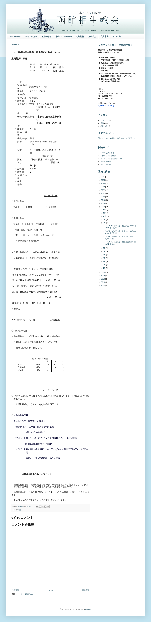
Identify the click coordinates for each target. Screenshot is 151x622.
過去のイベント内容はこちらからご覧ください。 (117, 138)
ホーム (50, 590)
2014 (103, 279)
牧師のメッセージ (64, 36)
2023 (103, 187)
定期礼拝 (80, 36)
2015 (103, 276)
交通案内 (105, 36)
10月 (105, 216)
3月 (104, 261)
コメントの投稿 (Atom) (24, 594)
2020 (103, 197)
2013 (103, 282)
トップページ (15, 36)
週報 (19, 510)
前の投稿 (85, 590)
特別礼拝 (103, 126)
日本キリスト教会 (107, 153)
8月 (104, 223)
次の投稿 (15, 590)
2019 (103, 200)
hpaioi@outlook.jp (106, 106)
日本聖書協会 (105, 161)
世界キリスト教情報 (108, 156)
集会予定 (92, 36)
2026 (103, 177)
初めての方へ (31, 36)
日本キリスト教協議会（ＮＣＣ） (113, 159)
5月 (104, 255)
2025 (103, 180)
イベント (103, 120)
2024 (103, 184)
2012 (103, 285)
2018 (103, 203)
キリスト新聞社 (106, 164)
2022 (103, 190)
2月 (104, 265)
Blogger (88, 609)
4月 (104, 258)
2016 (103, 272)
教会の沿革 (47, 36)
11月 (105, 213)
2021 (103, 193)
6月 (104, 251)
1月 (104, 268)
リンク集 (117, 36)
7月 (104, 248)
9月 (104, 220)
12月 (105, 210)
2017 (103, 207)
